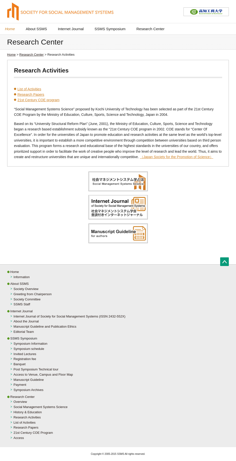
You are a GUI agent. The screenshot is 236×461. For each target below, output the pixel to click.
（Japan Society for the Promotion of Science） (176, 157)
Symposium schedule (29, 349)
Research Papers (30, 95)
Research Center (150, 29)
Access (19, 438)
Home (10, 29)
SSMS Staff (22, 304)
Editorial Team (24, 332)
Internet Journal (71, 29)
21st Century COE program (38, 100)
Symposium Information (31, 343)
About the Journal (26, 321)
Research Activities (27, 417)
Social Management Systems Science (41, 407)
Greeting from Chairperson (33, 294)
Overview (20, 402)
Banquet (20, 364)
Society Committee (27, 299)
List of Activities (29, 89)
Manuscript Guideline (29, 380)
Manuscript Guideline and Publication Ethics (45, 326)
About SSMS (36, 29)
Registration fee (25, 359)
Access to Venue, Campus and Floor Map (43, 374)
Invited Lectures (25, 354)
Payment (20, 385)
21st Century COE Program (33, 433)
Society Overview (26, 289)
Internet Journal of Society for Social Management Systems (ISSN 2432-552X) (70, 316)
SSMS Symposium (110, 29)
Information (22, 277)
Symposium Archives (29, 390)
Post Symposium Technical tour (36, 369)
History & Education (28, 412)
